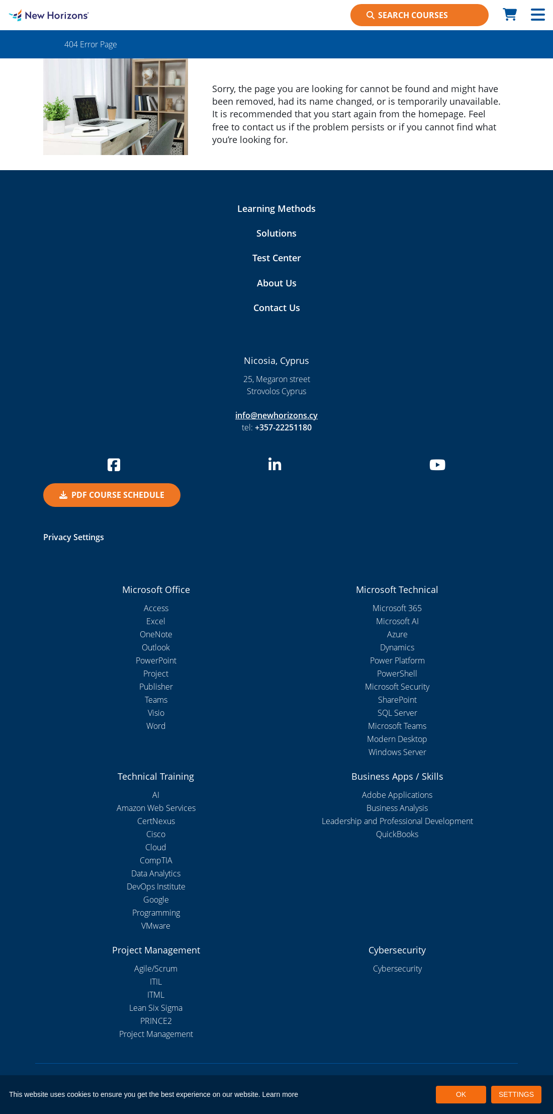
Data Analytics (155, 873)
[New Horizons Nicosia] (69, 15)
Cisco (155, 834)
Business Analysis (397, 807)
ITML (155, 994)
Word (156, 725)
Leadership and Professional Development (397, 821)
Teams (156, 699)
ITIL (156, 981)
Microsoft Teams (397, 725)
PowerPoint (156, 660)
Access (156, 608)
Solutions (276, 233)
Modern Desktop (397, 739)
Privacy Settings (73, 537)
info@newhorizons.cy (276, 415)
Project (155, 673)
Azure (397, 634)
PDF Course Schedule (111, 494)
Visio (156, 712)
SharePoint (397, 699)
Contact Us (276, 308)
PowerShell (397, 673)
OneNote (156, 634)
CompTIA (156, 860)
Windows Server (397, 752)
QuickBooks (397, 834)
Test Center (276, 258)
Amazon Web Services (156, 807)
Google (156, 899)
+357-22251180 (283, 427)
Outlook (156, 647)
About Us (277, 283)
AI (155, 794)
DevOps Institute (156, 886)
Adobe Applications (397, 794)
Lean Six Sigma (155, 1007)
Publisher (156, 686)
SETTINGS (516, 1094)
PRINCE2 (156, 1020)
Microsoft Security (397, 686)
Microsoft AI (397, 621)
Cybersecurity (397, 968)
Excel (155, 621)
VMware (155, 925)
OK (461, 1094)
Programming (156, 912)
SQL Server (397, 712)
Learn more (280, 1094)
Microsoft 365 (397, 608)
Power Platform (397, 660)
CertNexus (156, 821)
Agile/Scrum (155, 968)
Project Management (156, 1033)
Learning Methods (276, 208)
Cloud (155, 847)
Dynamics (397, 647)
